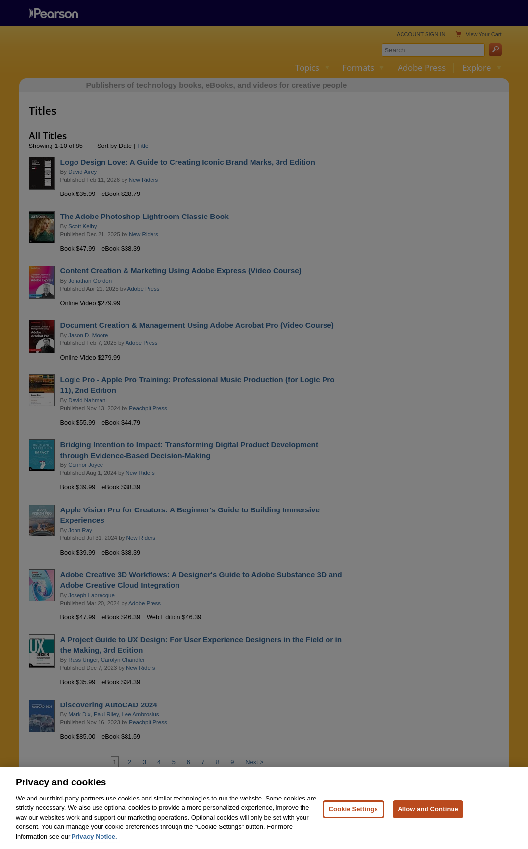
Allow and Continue (428, 816)
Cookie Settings (353, 816)
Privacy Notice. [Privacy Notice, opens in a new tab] (94, 843)
